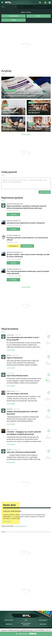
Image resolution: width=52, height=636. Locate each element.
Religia (6, 105)
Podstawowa (13, 16)
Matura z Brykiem (9, 89)
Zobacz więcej (26, 134)
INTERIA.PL (42, 628)
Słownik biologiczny (20, 524)
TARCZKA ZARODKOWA (14, 509)
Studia (13, 20)
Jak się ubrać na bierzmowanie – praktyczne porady (13, 111)
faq (26, 618)
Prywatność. (3, 628)
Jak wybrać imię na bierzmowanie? (10, 128)
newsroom (8, 622)
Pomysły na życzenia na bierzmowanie (36, 128)
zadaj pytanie (44, 192)
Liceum (38, 16)
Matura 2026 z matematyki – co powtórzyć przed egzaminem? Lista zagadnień (23, 93)
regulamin (43, 622)
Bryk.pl (3, 530)
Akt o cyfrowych (26, 622)
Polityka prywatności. (13, 628)
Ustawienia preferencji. (26, 628)
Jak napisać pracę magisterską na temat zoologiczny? (26, 223)
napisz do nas (9, 618)
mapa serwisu (43, 618)
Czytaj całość (7, 519)
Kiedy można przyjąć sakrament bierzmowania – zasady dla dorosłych (38, 111)
